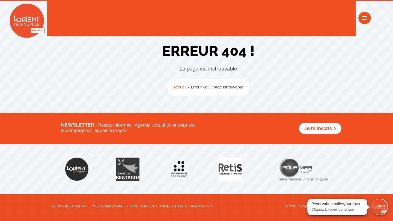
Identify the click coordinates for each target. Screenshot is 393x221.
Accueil (179, 87)
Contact (80, 206)
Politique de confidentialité (159, 206)
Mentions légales (110, 206)
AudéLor (60, 206)
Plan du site (203, 206)
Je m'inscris (318, 128)
